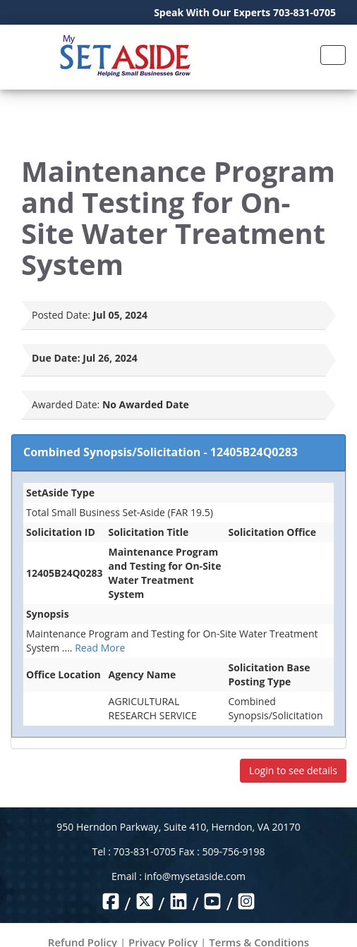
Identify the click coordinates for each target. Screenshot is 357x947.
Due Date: (56, 358)
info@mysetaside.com (195, 876)
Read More (100, 647)
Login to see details (293, 770)
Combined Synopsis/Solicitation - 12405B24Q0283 (160, 452)
